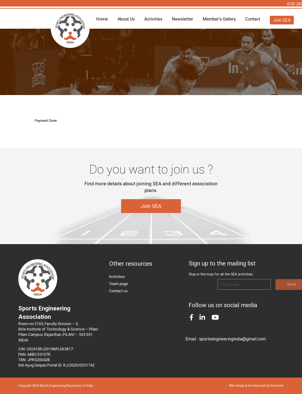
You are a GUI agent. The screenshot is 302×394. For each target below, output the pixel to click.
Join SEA (282, 20)
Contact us (118, 291)
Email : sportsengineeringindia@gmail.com (225, 339)
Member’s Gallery (219, 19)
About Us (126, 19)
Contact (252, 19)
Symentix (277, 385)
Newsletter (182, 19)
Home (102, 19)
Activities (153, 19)
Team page (118, 283)
